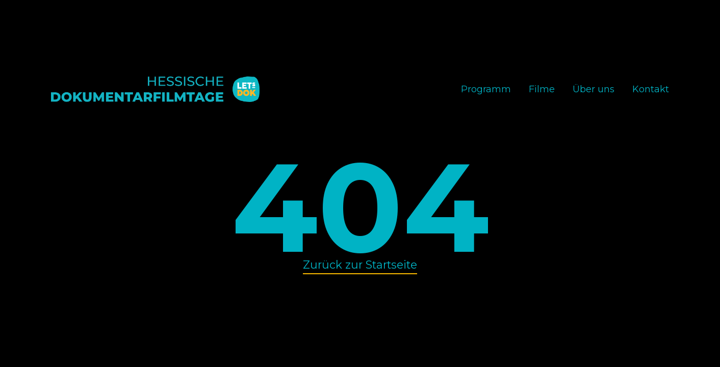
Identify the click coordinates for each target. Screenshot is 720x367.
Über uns (593, 89)
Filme (542, 89)
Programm (486, 89)
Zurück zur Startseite (360, 264)
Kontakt (650, 89)
